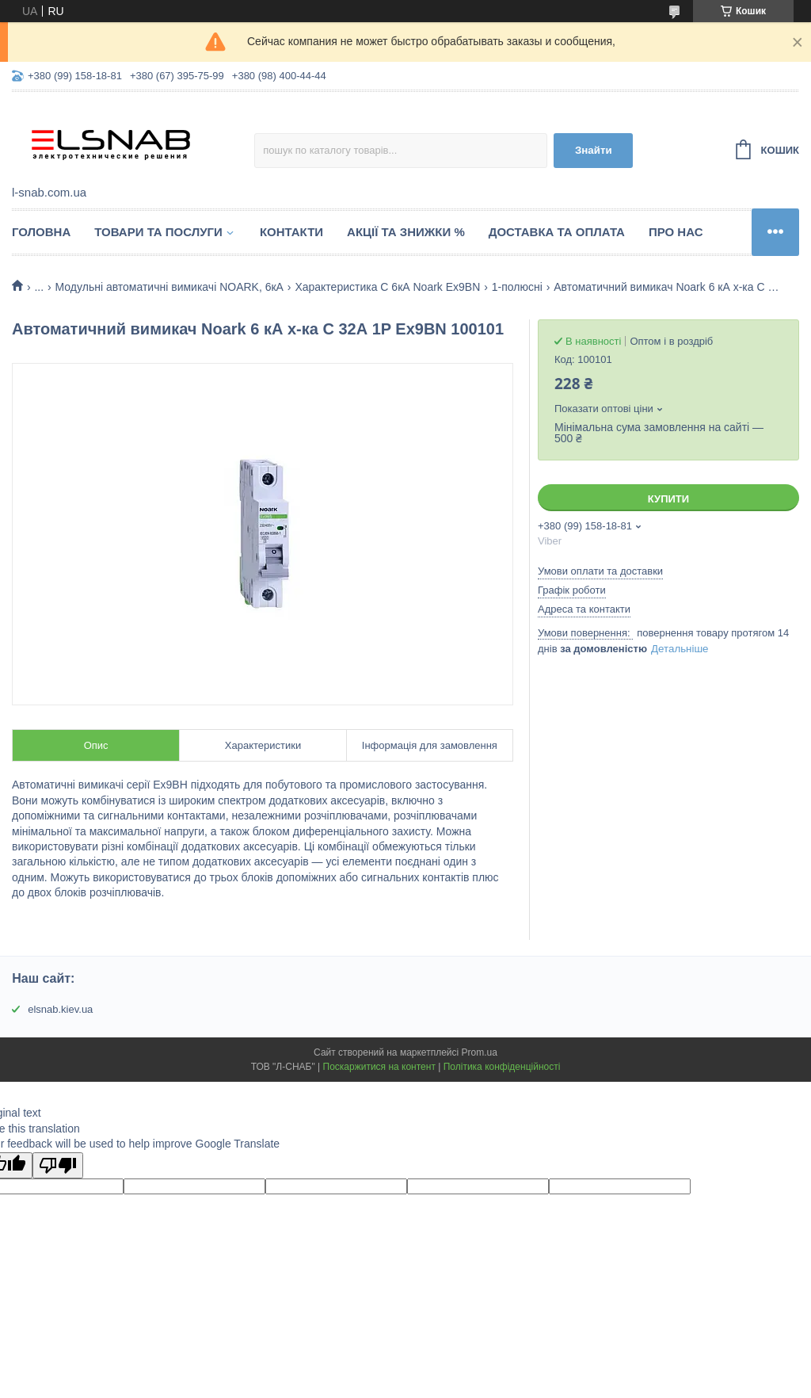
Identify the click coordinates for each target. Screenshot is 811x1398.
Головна (41, 232)
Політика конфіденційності (502, 1066)
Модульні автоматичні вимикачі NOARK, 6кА (169, 287)
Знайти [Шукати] (593, 150)
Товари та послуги (158, 232)
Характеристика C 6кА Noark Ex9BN (387, 287)
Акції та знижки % (406, 232)
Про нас (676, 232)
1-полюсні (517, 287)
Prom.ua (479, 1052)
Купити (668, 499)
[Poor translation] (57, 1165)
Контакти (291, 232)
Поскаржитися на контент (379, 1066)
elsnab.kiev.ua (60, 1009)
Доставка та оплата (557, 232)
